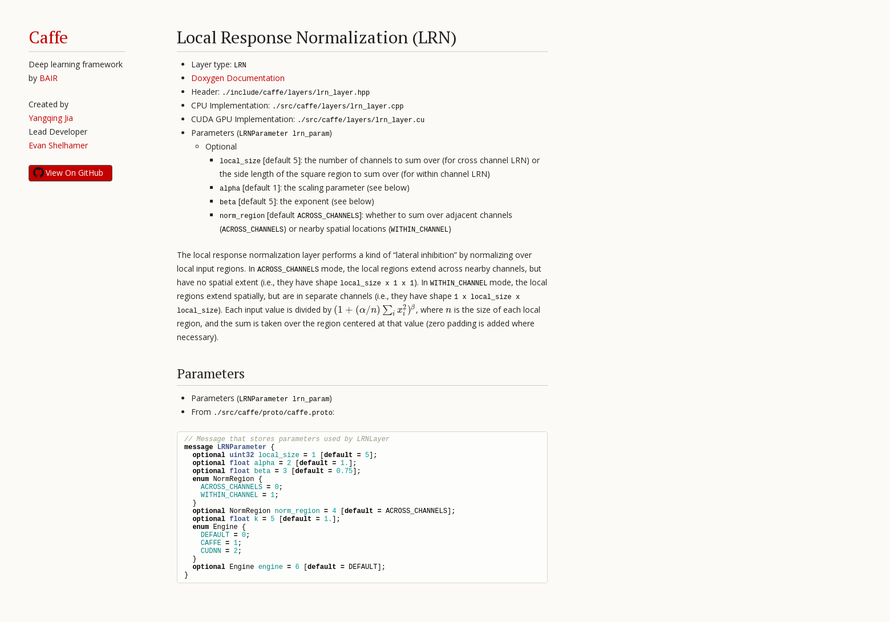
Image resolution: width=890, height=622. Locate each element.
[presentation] (375, 309)
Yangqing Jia (51, 117)
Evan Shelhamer (58, 145)
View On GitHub (74, 172)
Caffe (48, 37)
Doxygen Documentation (238, 77)
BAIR (48, 77)
